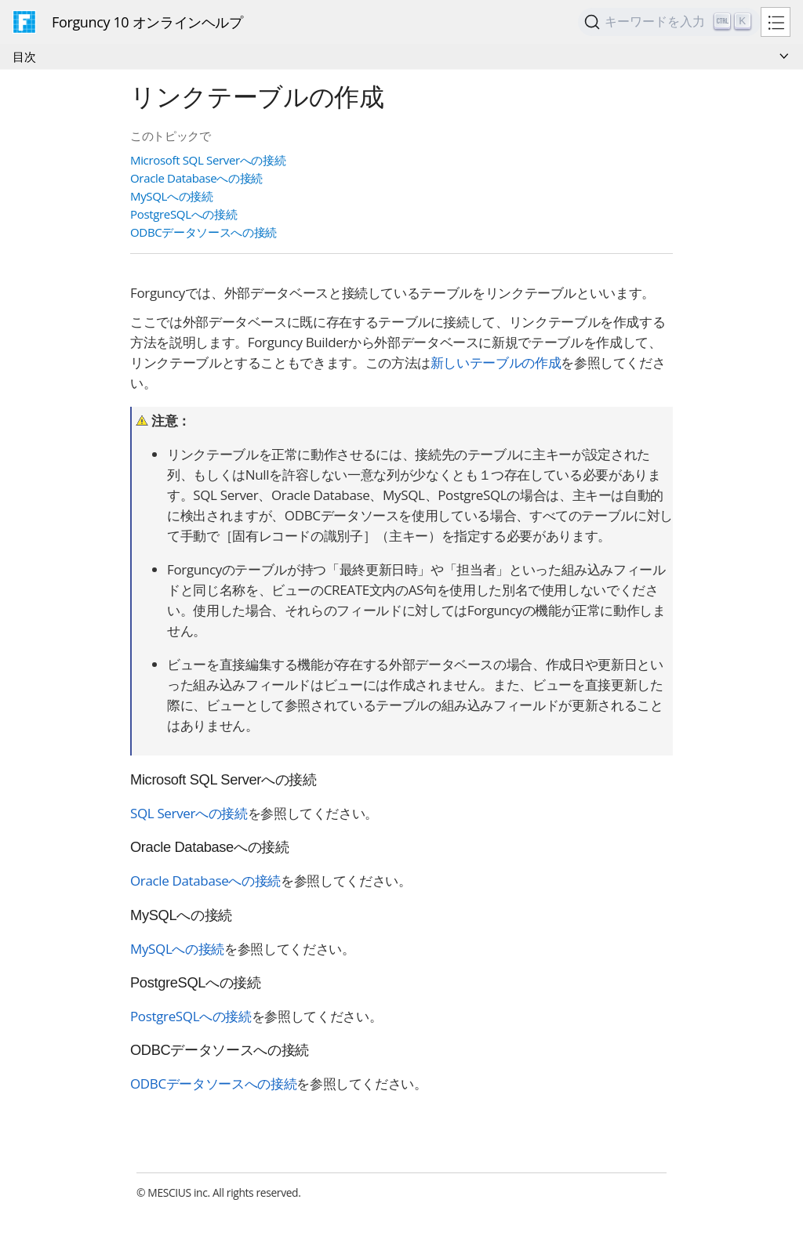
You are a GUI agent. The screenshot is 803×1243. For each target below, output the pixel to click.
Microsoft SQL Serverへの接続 (207, 160)
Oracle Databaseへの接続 (196, 178)
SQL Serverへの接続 (189, 813)
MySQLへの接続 (171, 196)
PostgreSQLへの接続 (183, 214)
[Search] (669, 22)
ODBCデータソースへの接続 (203, 232)
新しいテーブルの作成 (496, 362)
